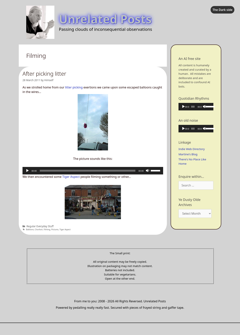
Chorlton (39, 229)
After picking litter (44, 73)
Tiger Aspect (71, 177)
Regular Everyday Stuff (39, 226)
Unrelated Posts (105, 19)
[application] (92, 170)
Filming (47, 229)
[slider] (88, 171)
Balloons (30, 229)
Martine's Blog (187, 154)
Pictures (54, 229)
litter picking (74, 87)
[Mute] (147, 170)
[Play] (27, 170)
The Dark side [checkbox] (222, 10)
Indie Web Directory (191, 149)
